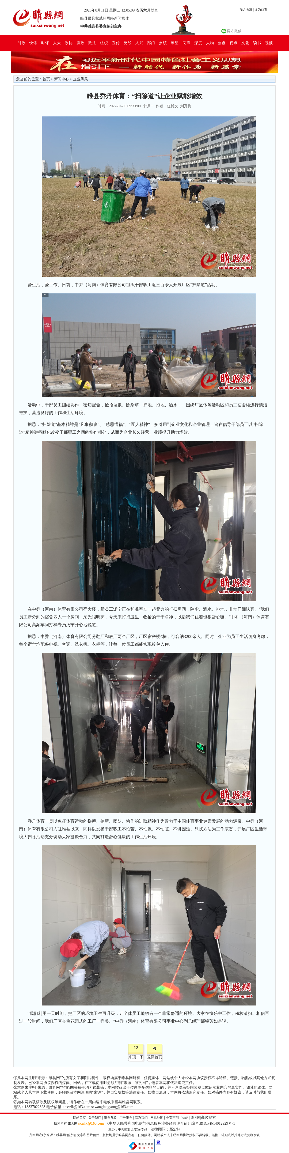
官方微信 (234, 31)
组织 (104, 43)
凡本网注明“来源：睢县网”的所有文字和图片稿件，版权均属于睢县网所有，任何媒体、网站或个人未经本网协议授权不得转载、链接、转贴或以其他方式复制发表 (144, 1135)
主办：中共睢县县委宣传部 (127, 1129)
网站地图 (156, 1118)
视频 (269, 43)
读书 (257, 43)
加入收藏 (245, 10)
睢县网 (195, 1118)
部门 (151, 43)
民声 (186, 43)
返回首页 (154, 1057)
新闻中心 (61, 79)
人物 (210, 43)
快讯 (33, 43)
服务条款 (110, 1118)
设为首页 (260, 10)
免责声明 (172, 1118)
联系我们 (141, 1118)
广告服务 (125, 1118)
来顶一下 (135, 1057)
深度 (198, 43)
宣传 (116, 43)
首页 (46, 79)
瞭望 (175, 43)
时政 (22, 43)
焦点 (222, 43)
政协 (69, 43)
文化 (245, 43)
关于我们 (94, 1118)
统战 (128, 43)
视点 (234, 43)
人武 (139, 43)
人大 (57, 43)
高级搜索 (208, 1118)
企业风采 (80, 79)
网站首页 (79, 1118)
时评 (45, 43)
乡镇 (163, 43)
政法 (92, 43)
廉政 (81, 43)
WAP (184, 1118)
